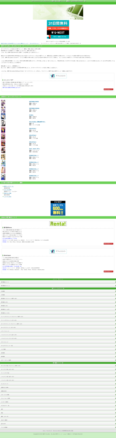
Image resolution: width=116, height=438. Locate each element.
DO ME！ (31, 115)
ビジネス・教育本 (4, 401)
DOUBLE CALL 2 (33, 162)
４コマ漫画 (3, 349)
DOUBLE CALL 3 (33, 168)
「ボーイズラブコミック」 (34, 43)
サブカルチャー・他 (5, 405)
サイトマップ (49, 430)
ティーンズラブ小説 (5, 372)
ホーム (44, 430)
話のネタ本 (3, 423)
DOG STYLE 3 (32, 142)
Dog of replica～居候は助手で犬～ (37, 121)
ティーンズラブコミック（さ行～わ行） (9, 320)
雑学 (2, 409)
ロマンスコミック (4, 342)
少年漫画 (3, 294)
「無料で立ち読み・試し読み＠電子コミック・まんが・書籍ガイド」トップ (14, 43)
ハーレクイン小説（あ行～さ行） (7, 376)
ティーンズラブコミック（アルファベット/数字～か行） (12, 316)
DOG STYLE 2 (32, 135)
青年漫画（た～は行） (5, 309)
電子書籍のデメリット (5, 285)
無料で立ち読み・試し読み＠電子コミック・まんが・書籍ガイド (58, 434)
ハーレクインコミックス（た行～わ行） (9, 338)
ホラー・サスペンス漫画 (6, 360)
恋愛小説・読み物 (4, 387)
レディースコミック (5, 331)
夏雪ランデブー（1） (9, 186)
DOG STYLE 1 (32, 128)
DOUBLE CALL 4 (33, 175)
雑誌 (2, 412)
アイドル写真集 (4, 427)
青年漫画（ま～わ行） (5, 313)
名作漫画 (3, 352)
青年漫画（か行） (4, 302)
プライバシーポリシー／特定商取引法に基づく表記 (63, 430)
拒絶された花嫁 (7, 193)
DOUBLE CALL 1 (33, 155)
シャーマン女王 (7, 196)
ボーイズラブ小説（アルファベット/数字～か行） (11, 365)
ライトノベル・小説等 (5, 398)
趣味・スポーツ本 (4, 416)
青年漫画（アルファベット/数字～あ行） (9, 298)
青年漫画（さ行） (4, 305)
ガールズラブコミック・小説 (7, 345)
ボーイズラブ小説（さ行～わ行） (7, 369)
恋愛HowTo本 (4, 391)
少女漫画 (3, 291)
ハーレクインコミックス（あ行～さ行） (9, 334)
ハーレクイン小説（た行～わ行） (7, 380)
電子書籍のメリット (5, 282)
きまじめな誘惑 (7, 189)
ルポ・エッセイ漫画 (5, 394)
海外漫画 (3, 356)
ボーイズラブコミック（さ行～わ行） (8, 327)
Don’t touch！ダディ (34, 148)
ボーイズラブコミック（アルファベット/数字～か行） (12, 323)
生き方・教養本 (4, 420)
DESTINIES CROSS (34, 101)
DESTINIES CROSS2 (34, 108)
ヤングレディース (4, 383)
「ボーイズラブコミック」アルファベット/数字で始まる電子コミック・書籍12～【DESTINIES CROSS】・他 (58, 1)
